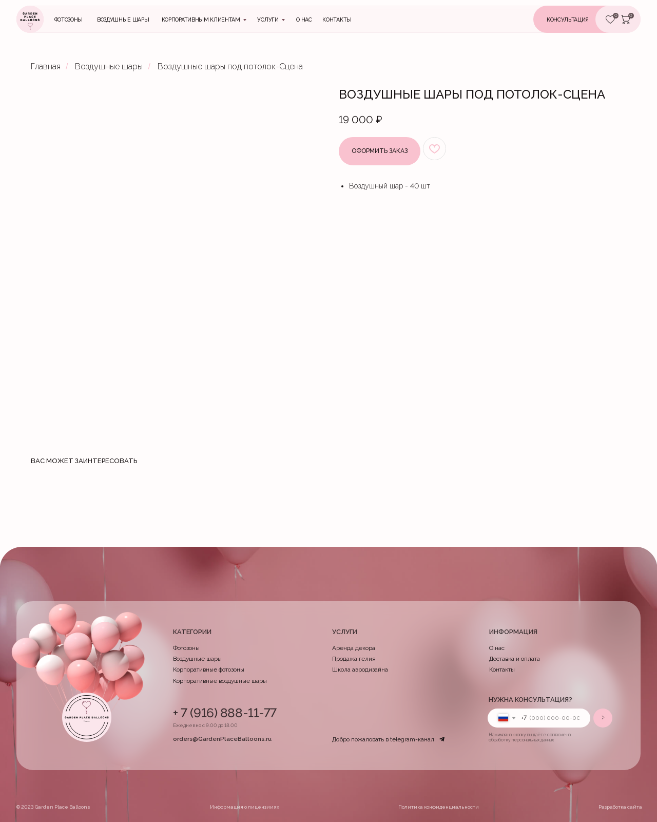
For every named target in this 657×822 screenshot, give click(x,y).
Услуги (267, 19)
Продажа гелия (354, 658)
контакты (336, 19)
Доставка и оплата (514, 658)
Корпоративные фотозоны (208, 669)
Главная (46, 66)
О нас (304, 19)
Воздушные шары (123, 19)
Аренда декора (353, 648)
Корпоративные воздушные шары (220, 680)
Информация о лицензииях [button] (244, 807)
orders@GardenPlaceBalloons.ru (222, 738)
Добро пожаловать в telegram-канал (383, 739)
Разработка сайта (620, 807)
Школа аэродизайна (360, 669)
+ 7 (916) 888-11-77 (225, 712)
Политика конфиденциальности (438, 807)
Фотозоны (68, 19)
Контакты (502, 669)
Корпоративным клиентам (201, 19)
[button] (579, 19)
